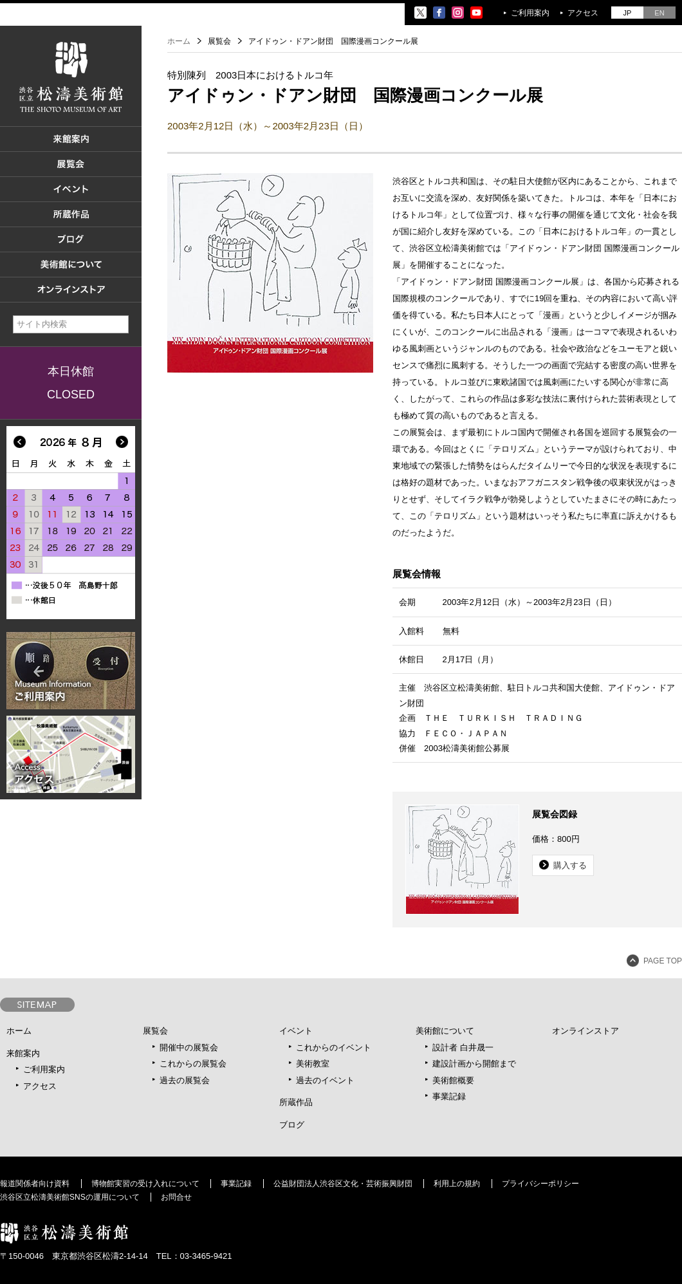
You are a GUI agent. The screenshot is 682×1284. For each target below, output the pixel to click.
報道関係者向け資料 (34, 1183)
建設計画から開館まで (474, 1063)
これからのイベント (333, 1047)
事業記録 (449, 1096)
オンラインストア (585, 1031)
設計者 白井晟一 (462, 1047)
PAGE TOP (662, 960)
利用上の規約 (457, 1183)
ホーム (178, 41)
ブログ (291, 1125)
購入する (570, 865)
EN (659, 13)
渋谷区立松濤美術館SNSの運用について (70, 1197)
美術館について (445, 1031)
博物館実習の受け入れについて (145, 1183)
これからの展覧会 (193, 1063)
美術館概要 (453, 1080)
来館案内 (23, 1053)
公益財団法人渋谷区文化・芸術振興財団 (342, 1183)
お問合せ (176, 1197)
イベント (296, 1031)
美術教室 (312, 1063)
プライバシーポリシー (540, 1183)
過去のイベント (325, 1080)
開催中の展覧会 (189, 1047)
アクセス (582, 12)
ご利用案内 (530, 12)
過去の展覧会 (185, 1080)
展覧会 (155, 1031)
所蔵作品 (296, 1102)
